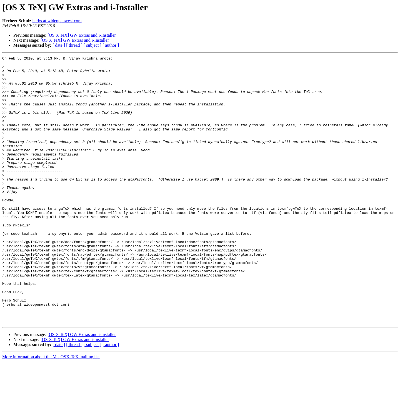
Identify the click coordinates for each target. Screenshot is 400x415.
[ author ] (110, 45)
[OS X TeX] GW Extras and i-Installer (82, 35)
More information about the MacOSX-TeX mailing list (51, 410)
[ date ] (58, 45)
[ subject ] (92, 45)
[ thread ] (74, 45)
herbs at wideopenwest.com (56, 20)
